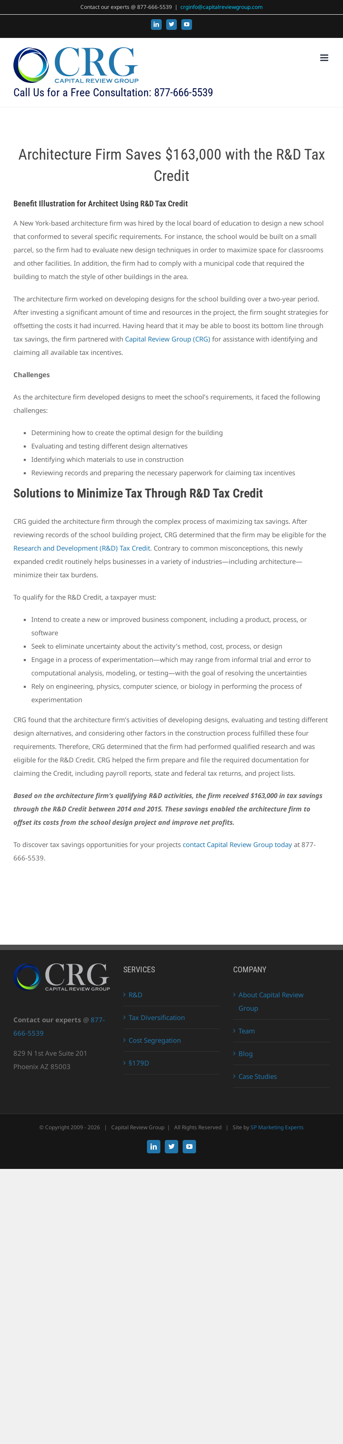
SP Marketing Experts (277, 1127)
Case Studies (257, 1076)
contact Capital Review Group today (237, 844)
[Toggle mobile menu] (325, 57)
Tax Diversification (157, 1017)
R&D (135, 994)
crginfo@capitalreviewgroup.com (221, 7)
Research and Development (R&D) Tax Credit (81, 547)
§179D (139, 1062)
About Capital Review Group (271, 1001)
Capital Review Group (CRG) (167, 338)
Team (246, 1030)
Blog (245, 1053)
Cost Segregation (155, 1040)
